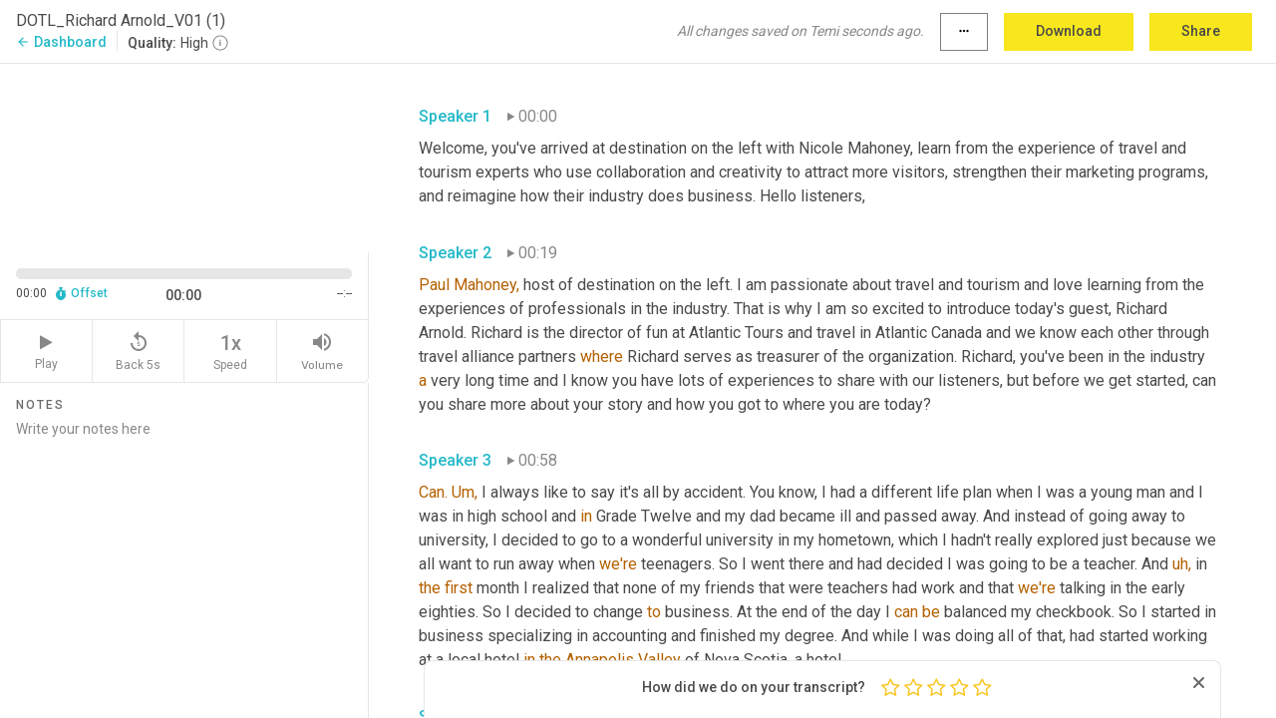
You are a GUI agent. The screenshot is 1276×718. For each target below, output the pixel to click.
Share (1200, 31)
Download (1069, 31)
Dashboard (61, 42)
